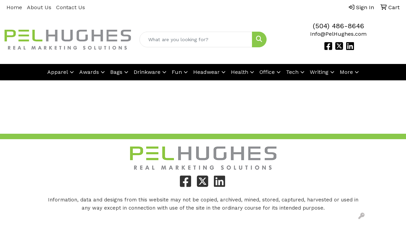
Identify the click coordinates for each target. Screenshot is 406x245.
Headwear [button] (206, 72)
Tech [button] (292, 72)
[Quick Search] (195, 39)
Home (14, 7)
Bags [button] (116, 72)
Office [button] (267, 72)
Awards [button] (89, 72)
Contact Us (70, 7)
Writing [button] (319, 72)
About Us (39, 7)
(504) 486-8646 (338, 26)
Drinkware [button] (147, 72)
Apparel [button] (57, 72)
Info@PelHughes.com (338, 34)
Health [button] (239, 72)
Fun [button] (177, 72)
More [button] (346, 72)
